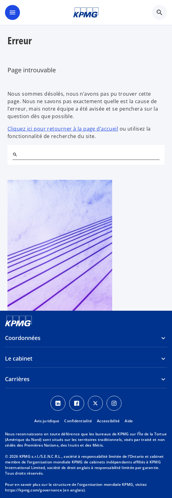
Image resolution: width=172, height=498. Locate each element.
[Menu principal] (12, 12)
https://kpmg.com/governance (33, 490)
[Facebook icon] (76, 403)
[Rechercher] (14, 154)
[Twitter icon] (95, 403)
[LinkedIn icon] (57, 403)
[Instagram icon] (114, 403)
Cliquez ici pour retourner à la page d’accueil (62, 128)
